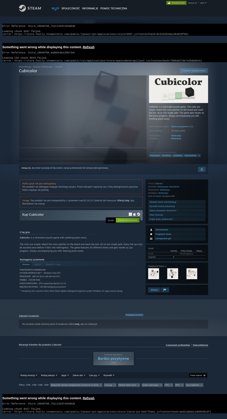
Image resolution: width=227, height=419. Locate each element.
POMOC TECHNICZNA (113, 8)
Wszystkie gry (25, 70)
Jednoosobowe (190, 159)
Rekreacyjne (155, 159)
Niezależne (166, 159)
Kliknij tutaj (123, 204)
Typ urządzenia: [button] (192, 389)
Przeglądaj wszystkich (134, 319)
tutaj (77, 328)
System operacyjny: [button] (150, 389)
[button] (128, 224)
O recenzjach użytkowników (178, 349)
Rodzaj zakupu (48, 379)
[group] (113, 389)
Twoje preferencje (200, 349)
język (202, 3)
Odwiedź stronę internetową (163, 265)
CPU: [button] (167, 389)
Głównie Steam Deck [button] (127, 389)
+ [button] (199, 159)
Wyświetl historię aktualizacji (162, 270)
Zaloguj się (26, 172)
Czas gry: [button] (109, 389)
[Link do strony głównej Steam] (33, 10)
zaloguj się (192, 3)
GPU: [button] (177, 389)
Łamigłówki (177, 159)
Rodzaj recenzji (27, 379)
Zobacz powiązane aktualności (162, 274)
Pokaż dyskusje (156, 278)
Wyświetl (107, 379)
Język (63, 379)
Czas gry (93, 379)
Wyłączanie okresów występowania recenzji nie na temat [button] (75, 389)
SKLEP (55, 8)
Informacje (90, 8)
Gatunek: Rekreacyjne (42, 70)
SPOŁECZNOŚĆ (70, 8)
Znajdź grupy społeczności (161, 282)
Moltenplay (176, 139)
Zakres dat (78, 379)
